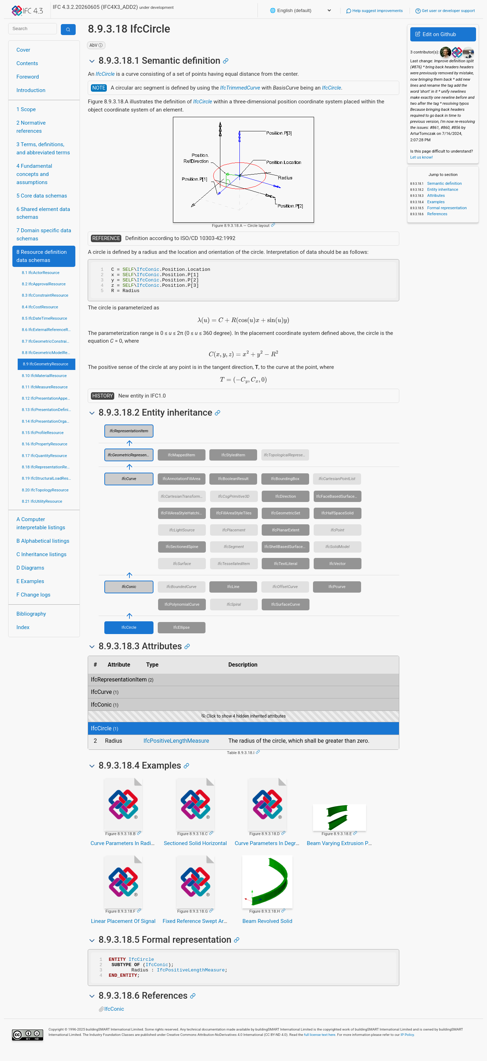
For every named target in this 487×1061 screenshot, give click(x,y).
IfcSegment (234, 551)
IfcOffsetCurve (285, 591)
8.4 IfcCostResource (40, 306)
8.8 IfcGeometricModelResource (49, 352)
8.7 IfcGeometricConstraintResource (49, 341)
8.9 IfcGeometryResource (45, 363)
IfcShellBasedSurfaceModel (287, 551)
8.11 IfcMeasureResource (45, 386)
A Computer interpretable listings (41, 523)
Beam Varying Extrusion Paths (342, 848)
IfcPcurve (337, 591)
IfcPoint (337, 535)
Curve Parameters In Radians (125, 848)
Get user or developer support (445, 10)
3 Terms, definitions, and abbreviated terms (43, 148)
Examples (435, 201)
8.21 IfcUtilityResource (42, 501)
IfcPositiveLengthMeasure (176, 746)
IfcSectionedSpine (182, 551)
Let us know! (421, 157)
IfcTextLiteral (285, 568)
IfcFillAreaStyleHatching (182, 518)
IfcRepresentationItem (129, 436)
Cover (23, 50)
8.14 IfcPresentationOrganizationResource (49, 421)
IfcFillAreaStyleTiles (233, 518)
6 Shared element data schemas (43, 213)
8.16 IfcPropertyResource (45, 443)
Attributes (435, 195)
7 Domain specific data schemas (44, 234)
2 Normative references (31, 127)
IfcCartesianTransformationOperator (183, 501)
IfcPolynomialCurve (182, 609)
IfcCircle (105, 74)
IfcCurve (129, 483)
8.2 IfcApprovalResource (44, 283)
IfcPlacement (233, 535)
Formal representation (446, 207)
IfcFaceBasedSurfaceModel (338, 501)
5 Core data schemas (42, 196)
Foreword (28, 77)
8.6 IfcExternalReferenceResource (49, 329)
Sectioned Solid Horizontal (195, 848)
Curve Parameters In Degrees (269, 848)
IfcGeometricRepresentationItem (131, 460)
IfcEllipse (181, 632)
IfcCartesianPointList (337, 483)
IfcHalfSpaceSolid (337, 518)
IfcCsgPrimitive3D (233, 501)
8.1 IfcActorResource (40, 272)
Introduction (31, 90)
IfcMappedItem (181, 460)
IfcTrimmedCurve (240, 88)
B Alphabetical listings (43, 541)
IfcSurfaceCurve (285, 609)
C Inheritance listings (41, 554)
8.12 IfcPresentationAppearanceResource (49, 398)
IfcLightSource (182, 535)
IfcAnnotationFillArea (182, 483)
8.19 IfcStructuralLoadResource (49, 478)
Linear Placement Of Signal (123, 926)
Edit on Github (435, 34)
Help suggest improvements (374, 10)
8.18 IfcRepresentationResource (49, 466)
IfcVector (337, 568)
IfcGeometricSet (285, 518)
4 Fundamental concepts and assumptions (34, 174)
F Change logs (34, 595)
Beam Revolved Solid (267, 926)
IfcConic (148, 270)
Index (23, 627)
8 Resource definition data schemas (42, 256)
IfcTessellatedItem (234, 568)
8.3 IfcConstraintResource (45, 295)
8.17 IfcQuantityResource (44, 455)
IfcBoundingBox (285, 483)
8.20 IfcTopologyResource (45, 489)
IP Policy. (408, 1044)
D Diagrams (30, 568)
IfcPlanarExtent (285, 535)
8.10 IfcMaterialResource (44, 375)
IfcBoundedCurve (181, 591)
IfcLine (233, 591)
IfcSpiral (234, 609)
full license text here (320, 1044)
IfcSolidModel (338, 551)
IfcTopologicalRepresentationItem (286, 460)
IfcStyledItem (233, 460)
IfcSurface (182, 568)
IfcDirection (286, 501)
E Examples (30, 581)
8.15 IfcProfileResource (43, 432)
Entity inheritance (442, 189)
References (436, 213)
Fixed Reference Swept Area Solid (203, 926)
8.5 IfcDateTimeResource (44, 318)
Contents (27, 63)
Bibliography (31, 614)
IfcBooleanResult (233, 483)
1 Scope (26, 109)
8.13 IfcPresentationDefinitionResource (49, 409)
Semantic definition (444, 183)
